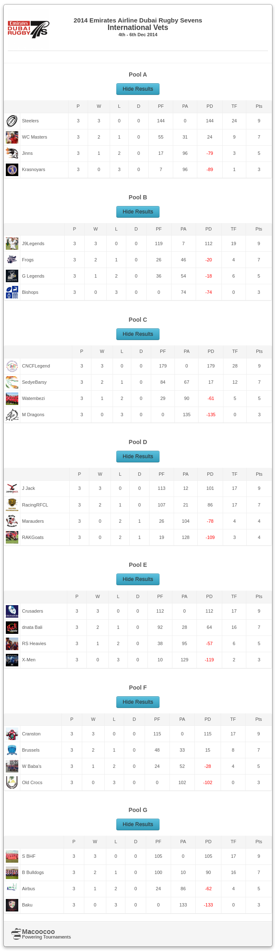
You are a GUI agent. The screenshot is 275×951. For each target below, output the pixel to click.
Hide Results (138, 89)
